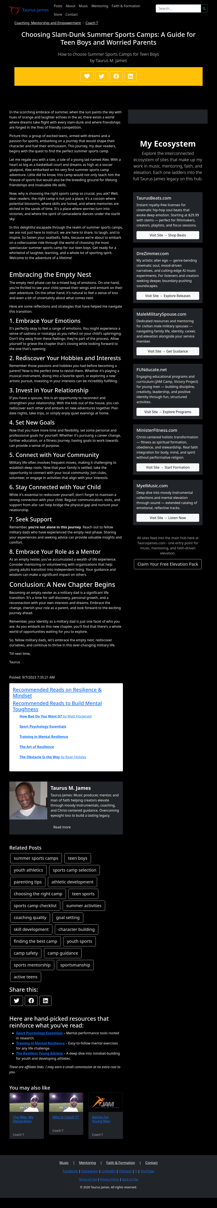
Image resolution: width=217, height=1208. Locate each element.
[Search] (178, 8)
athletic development (72, 882)
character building (76, 929)
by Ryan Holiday (52, 757)
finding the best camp (35, 941)
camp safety (26, 953)
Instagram (90, 1171)
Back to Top (130, 1179)
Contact (71, 14)
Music (83, 6)
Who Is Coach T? (66, 1117)
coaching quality (30, 917)
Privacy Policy (109, 1179)
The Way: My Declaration (23, 1119)
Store (58, 14)
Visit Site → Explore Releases (167, 295)
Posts (58, 6)
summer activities (84, 905)
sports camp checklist (35, 905)
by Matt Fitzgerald (55, 716)
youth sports (79, 941)
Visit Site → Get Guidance (168, 351)
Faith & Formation (126, 6)
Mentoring (99, 6)
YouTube (147, 1171)
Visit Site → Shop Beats (168, 235)
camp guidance (63, 953)
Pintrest (125, 1171)
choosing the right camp (38, 894)
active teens (26, 977)
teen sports (83, 894)
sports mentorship (32, 965)
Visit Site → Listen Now (168, 517)
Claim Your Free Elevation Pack (168, 564)
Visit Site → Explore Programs (167, 412)
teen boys (77, 858)
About (70, 6)
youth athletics (28, 870)
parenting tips (28, 882)
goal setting (68, 917)
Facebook (70, 1171)
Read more (62, 827)
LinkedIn (108, 1171)
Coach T (92, 23)
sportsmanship (75, 965)
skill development (31, 929)
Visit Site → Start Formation (168, 467)
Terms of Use (88, 1179)
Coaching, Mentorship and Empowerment (47, 23)
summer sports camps (36, 858)
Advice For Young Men (101, 1119)
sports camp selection (74, 870)
